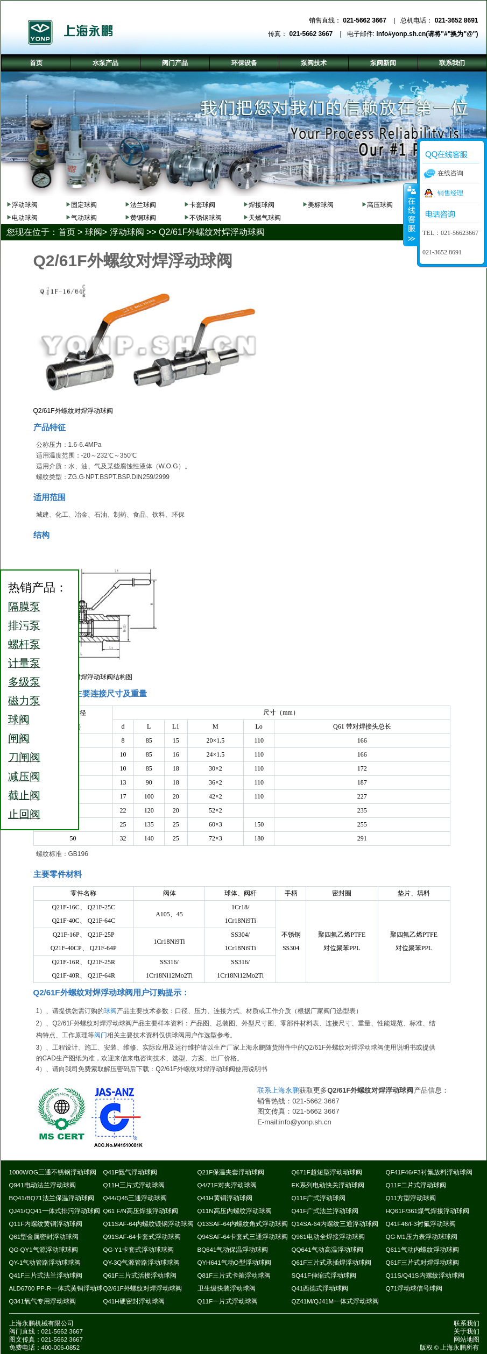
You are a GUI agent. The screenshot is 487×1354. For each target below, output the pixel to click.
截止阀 (24, 795)
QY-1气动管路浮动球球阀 (45, 1262)
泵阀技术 (314, 63)
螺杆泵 (24, 644)
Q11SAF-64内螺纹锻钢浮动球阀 (148, 1224)
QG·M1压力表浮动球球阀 (421, 1237)
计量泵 (24, 663)
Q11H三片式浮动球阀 (134, 1185)
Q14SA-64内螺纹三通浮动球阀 (335, 1224)
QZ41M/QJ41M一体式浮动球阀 (335, 1301)
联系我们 (466, 1323)
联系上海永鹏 (278, 1090)
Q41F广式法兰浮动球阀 (325, 1211)
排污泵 (24, 625)
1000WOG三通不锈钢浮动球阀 (52, 1172)
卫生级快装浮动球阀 (226, 1288)
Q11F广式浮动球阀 (319, 1198)
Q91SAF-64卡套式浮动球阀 (142, 1237)
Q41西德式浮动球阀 (320, 1288)
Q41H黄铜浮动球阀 (224, 1198)
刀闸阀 (24, 758)
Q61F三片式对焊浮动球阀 (423, 1262)
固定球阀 (84, 205)
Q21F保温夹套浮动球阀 (231, 1172)
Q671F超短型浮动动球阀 (327, 1172)
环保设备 (244, 63)
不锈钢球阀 (205, 218)
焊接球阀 (261, 205)
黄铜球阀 (143, 218)
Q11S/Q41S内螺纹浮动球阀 (425, 1275)
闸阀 (19, 739)
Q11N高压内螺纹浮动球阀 (234, 1211)
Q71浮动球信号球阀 (414, 1288)
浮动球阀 (25, 205)
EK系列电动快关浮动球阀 (328, 1185)
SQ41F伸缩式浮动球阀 (324, 1275)
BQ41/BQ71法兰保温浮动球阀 (51, 1198)
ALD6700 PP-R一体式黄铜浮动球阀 (59, 1288)
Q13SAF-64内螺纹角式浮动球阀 (242, 1224)
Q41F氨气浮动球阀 (130, 1172)
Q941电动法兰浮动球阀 (42, 1185)
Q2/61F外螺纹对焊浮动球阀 (212, 232)
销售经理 (450, 193)
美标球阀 (321, 205)
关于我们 (466, 1331)
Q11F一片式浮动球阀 (227, 1301)
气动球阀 (84, 218)
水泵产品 (105, 63)
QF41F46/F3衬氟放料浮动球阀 (429, 1172)
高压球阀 (380, 205)
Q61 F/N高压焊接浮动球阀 (140, 1211)
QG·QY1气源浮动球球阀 (43, 1249)
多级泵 (24, 682)
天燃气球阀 (265, 218)
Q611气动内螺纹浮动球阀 (422, 1249)
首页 (66, 232)
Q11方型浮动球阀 (411, 1198)
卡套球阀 (202, 205)
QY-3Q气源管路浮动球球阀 (141, 1262)
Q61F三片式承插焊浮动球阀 (332, 1262)
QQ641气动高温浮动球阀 (327, 1249)
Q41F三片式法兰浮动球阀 (46, 1275)
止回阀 (24, 814)
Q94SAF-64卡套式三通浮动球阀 (242, 1237)
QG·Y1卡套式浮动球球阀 (138, 1249)
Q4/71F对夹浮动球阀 (227, 1185)
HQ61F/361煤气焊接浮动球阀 (427, 1211)
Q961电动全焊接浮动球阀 (328, 1237)
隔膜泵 (24, 606)
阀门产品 (175, 63)
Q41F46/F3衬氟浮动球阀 (421, 1224)
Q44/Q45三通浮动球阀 (135, 1198)
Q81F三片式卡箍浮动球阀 (234, 1275)
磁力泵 (24, 701)
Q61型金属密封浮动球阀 (44, 1237)
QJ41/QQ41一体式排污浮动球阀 (54, 1211)
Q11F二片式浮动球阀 (416, 1185)
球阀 (93, 232)
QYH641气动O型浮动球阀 (234, 1262)
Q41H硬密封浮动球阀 (134, 1301)
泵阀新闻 (383, 63)
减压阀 (24, 776)
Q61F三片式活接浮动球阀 (140, 1275)
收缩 (410, 214)
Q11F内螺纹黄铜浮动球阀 (46, 1224)
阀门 (100, 1035)
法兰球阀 (143, 205)
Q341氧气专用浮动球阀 (42, 1301)
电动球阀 (25, 218)
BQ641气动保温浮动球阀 (233, 1249)
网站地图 (466, 1339)
